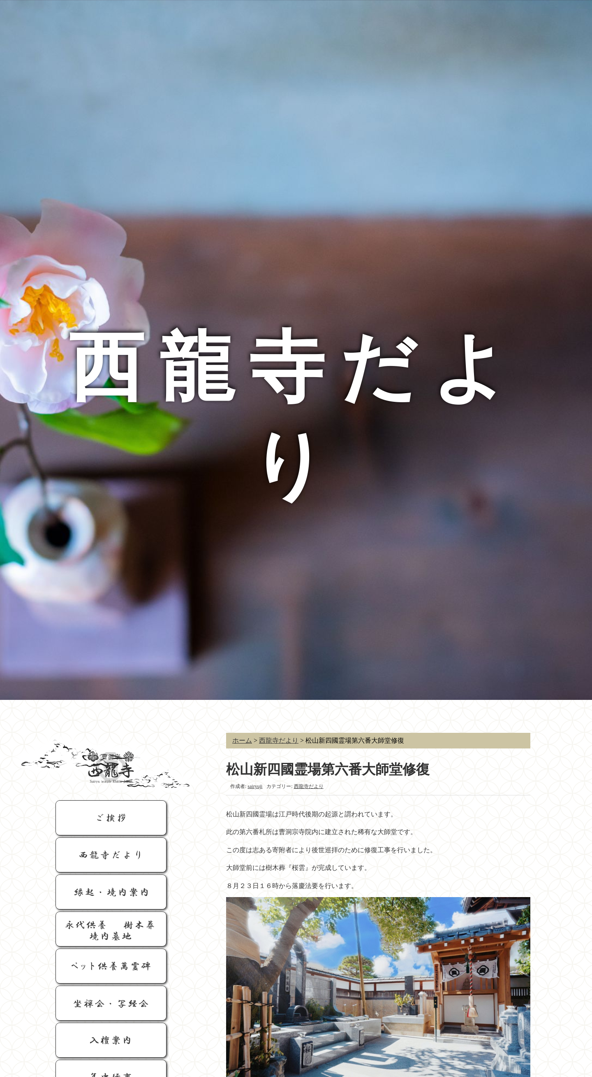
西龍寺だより (278, 740)
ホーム (242, 740)
